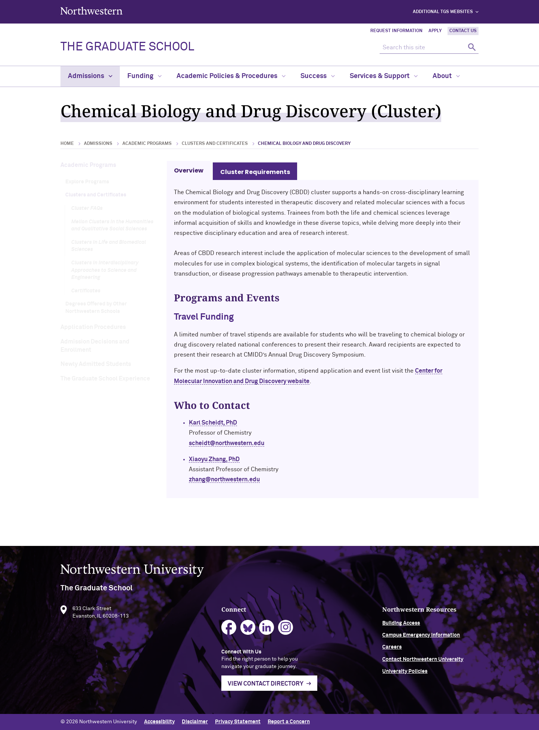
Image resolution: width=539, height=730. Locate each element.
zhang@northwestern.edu (224, 479)
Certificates (85, 290)
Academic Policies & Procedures (231, 76)
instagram (285, 629)
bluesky (248, 629)
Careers (392, 649)
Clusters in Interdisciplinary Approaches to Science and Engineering (104, 270)
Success (317, 76)
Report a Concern (289, 721)
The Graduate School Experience (105, 379)
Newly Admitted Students (95, 364)
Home (67, 144)
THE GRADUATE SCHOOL (127, 47)
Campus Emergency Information (421, 637)
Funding (144, 76)
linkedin (266, 629)
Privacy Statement (238, 721)
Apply (435, 31)
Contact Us (463, 31)
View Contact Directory (265, 686)
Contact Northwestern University (422, 661)
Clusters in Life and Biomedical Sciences (108, 246)
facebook (229, 629)
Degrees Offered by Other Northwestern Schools (96, 307)
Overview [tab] (188, 170)
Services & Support (384, 76)
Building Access (401, 625)
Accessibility (159, 721)
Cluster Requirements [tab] (255, 172)
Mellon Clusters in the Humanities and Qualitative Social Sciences (112, 225)
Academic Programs (147, 144)
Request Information (396, 31)
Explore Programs (87, 181)
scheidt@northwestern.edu (226, 443)
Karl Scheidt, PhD (213, 423)
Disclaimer (195, 721)
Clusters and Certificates (215, 144)
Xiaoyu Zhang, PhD (214, 459)
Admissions (90, 76)
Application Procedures (93, 327)
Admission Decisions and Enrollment (95, 346)
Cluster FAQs (87, 208)
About (446, 76)
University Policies (404, 674)
